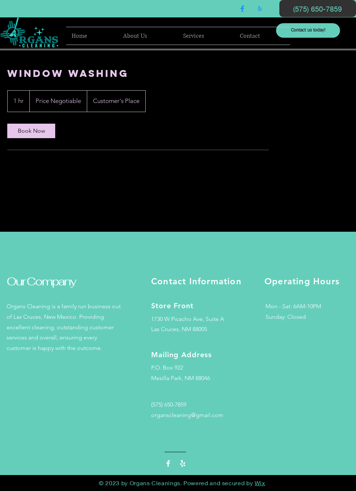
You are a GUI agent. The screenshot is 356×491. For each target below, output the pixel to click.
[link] (31, 131)
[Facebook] (242, 8)
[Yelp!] (259, 8)
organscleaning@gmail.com (187, 415)
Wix (260, 482)
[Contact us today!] (308, 30)
